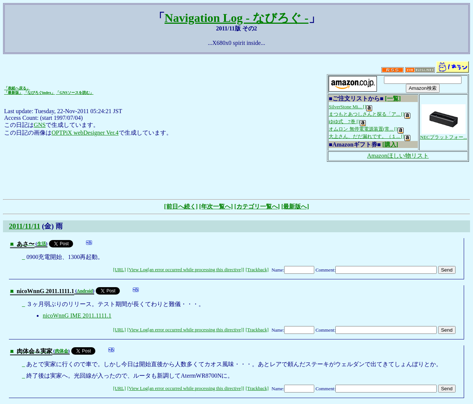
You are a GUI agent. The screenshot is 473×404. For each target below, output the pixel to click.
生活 (41, 243)
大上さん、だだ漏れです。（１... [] (369, 136)
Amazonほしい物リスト (398, 155)
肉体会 (61, 351)
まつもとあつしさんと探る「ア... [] (369, 114)
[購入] (390, 144)
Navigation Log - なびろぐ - (237, 17)
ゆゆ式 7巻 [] (347, 121)
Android (85, 290)
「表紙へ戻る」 (17, 88)
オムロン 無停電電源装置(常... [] (366, 129)
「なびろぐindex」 (39, 93)
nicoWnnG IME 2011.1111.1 (77, 315)
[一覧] (393, 98)
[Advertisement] (237, 179)
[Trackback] (257, 269)
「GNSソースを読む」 (74, 93)
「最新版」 (13, 93)
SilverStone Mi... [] (350, 106)
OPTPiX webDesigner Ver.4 (85, 132)
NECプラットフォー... (443, 134)
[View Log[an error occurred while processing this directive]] (185, 269)
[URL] (119, 269)
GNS (40, 125)
